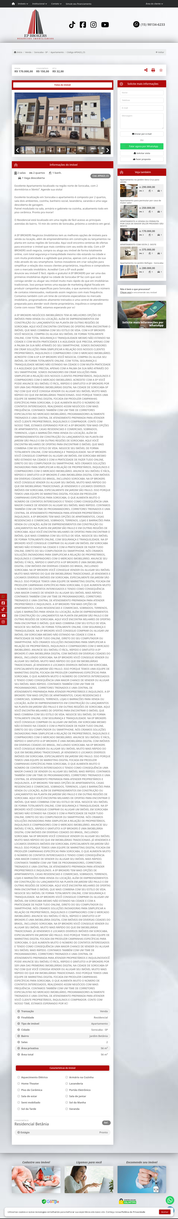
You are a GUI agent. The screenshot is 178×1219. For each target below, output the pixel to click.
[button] (21, 119)
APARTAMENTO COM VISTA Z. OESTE (138, 244)
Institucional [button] (38, 3)
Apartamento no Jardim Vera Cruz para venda (139, 180)
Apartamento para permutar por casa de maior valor (140, 201)
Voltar (160, 52)
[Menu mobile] (13, 3)
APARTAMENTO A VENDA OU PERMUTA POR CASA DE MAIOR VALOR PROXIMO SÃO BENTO (142, 223)
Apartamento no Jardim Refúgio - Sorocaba (141, 262)
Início (18, 52)
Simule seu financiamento (78, 3)
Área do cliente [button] (153, 3)
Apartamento (57, 52)
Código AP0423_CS (76, 52)
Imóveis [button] (22, 3)
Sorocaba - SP (41, 52)
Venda (28, 52)
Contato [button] (55, 3)
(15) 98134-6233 (153, 25)
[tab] (23, 85)
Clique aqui (126, 292)
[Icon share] (72, 24)
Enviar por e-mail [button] (142, 133)
